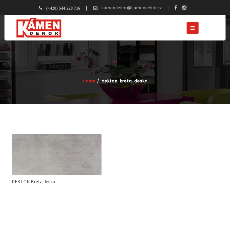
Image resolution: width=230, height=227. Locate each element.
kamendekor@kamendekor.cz (131, 7)
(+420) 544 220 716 (63, 8)
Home (89, 81)
